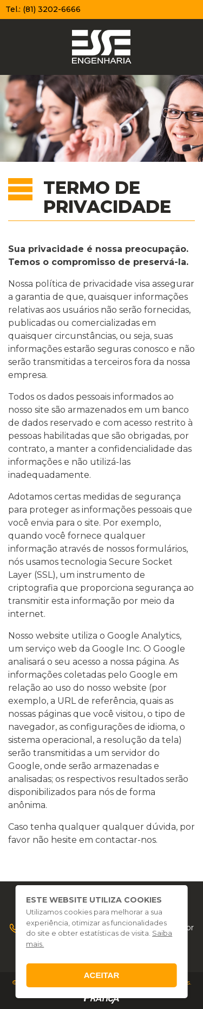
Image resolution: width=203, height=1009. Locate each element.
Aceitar (102, 975)
